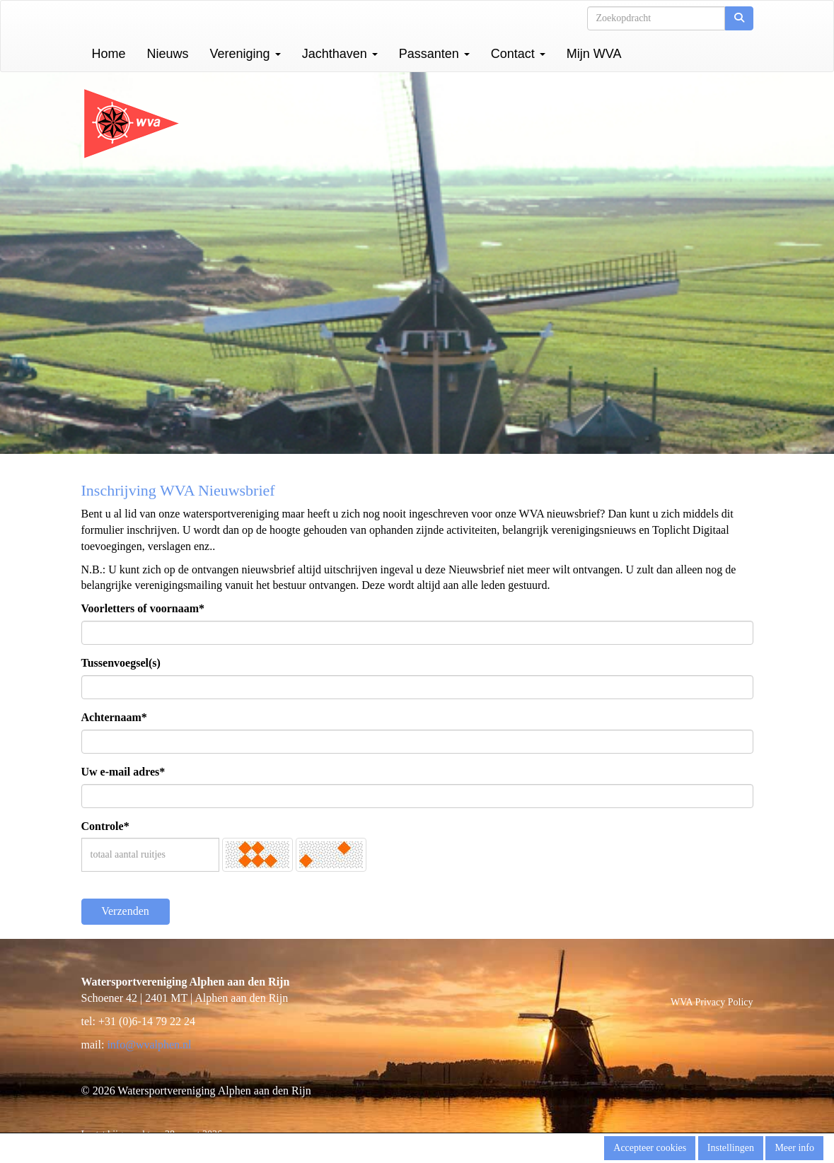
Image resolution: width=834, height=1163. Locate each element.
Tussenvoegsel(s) (121, 663)
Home (109, 54)
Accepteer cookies (649, 1147)
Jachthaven (340, 54)
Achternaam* (114, 717)
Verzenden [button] (125, 911)
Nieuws (168, 54)
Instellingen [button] (730, 1147)
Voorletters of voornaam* (142, 608)
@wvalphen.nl (149, 1045)
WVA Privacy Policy (712, 1002)
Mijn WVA (594, 54)
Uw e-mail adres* (123, 772)
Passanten (434, 54)
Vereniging (245, 54)
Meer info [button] (794, 1147)
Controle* (105, 826)
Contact (518, 54)
